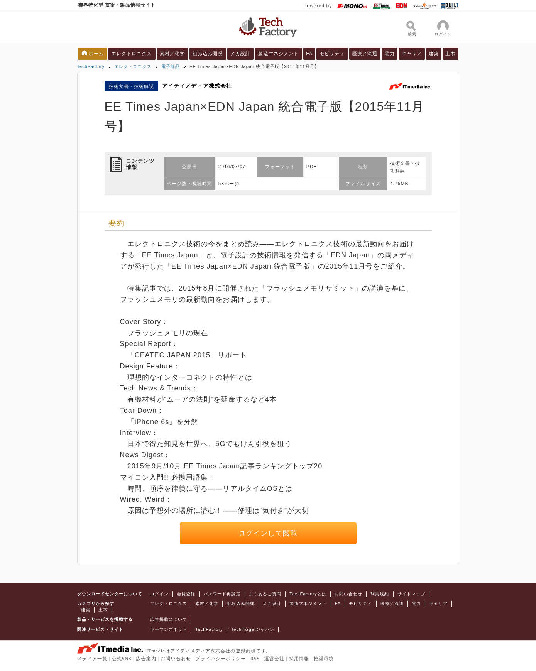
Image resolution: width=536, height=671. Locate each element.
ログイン (159, 594)
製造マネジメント (278, 53)
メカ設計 (240, 53)
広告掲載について (169, 619)
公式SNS (122, 658)
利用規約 (379, 594)
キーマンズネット (169, 629)
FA (309, 53)
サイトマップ (411, 594)
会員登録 (186, 594)
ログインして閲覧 (268, 533)
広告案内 (146, 658)
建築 (434, 53)
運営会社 (274, 658)
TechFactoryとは (307, 594)
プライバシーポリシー (220, 658)
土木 (450, 53)
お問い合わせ (348, 594)
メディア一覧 (92, 658)
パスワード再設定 (222, 594)
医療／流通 (364, 53)
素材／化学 (172, 53)
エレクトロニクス (132, 53)
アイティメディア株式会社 (197, 86)
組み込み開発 (208, 53)
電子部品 (170, 66)
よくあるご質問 (265, 594)
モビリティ (332, 53)
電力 (389, 53)
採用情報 (299, 658)
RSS (255, 658)
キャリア (412, 53)
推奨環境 (324, 658)
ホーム (96, 53)
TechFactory (91, 66)
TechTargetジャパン (253, 629)
